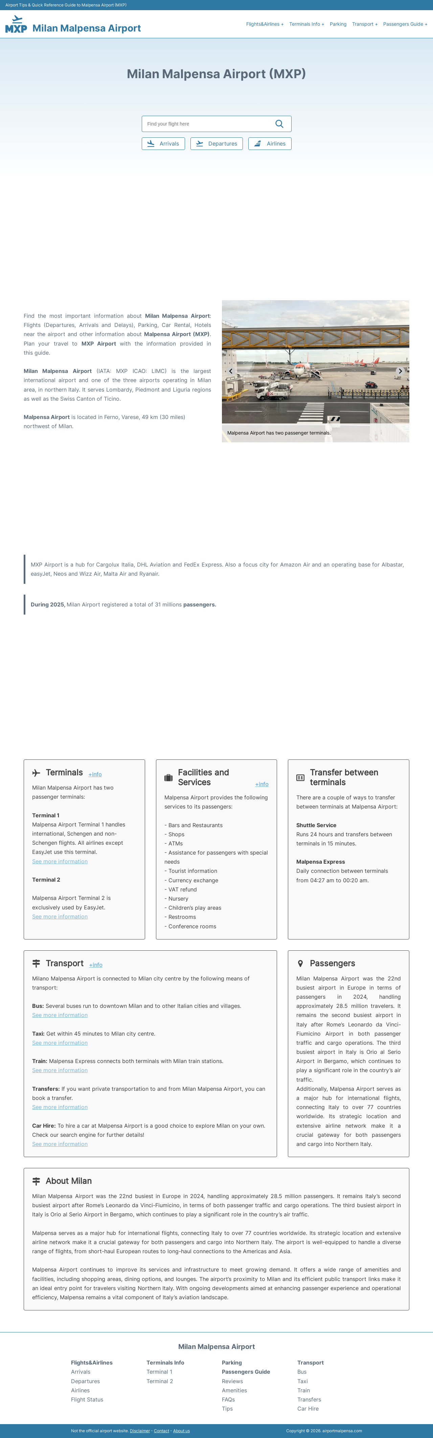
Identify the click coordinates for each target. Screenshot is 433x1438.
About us (181, 1430)
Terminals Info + (306, 24)
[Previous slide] (230, 371)
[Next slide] (400, 371)
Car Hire (308, 1408)
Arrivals (80, 1371)
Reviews (232, 1381)
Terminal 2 (159, 1381)
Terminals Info (165, 1362)
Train (303, 1390)
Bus (301, 1371)
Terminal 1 (159, 1371)
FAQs (228, 1399)
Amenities (234, 1390)
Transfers (309, 1399)
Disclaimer (140, 1430)
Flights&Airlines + (265, 24)
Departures (85, 1381)
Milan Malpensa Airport (86, 28)
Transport (310, 1362)
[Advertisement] (216, 246)
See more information (60, 861)
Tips (227, 1408)
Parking (338, 24)
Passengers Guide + (405, 24)
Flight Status (87, 1399)
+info (95, 774)
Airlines (80, 1390)
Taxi (302, 1381)
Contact (161, 1430)
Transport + (365, 24)
